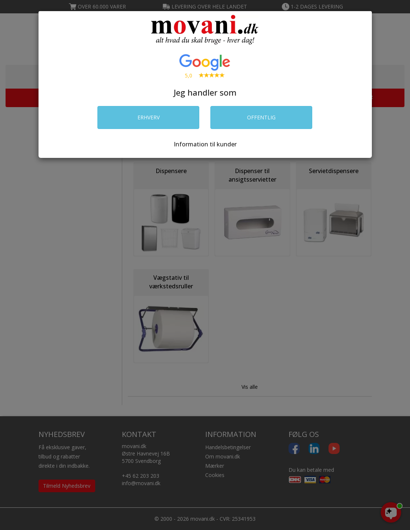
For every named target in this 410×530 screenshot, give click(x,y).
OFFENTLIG (261, 117)
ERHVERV (148, 117)
